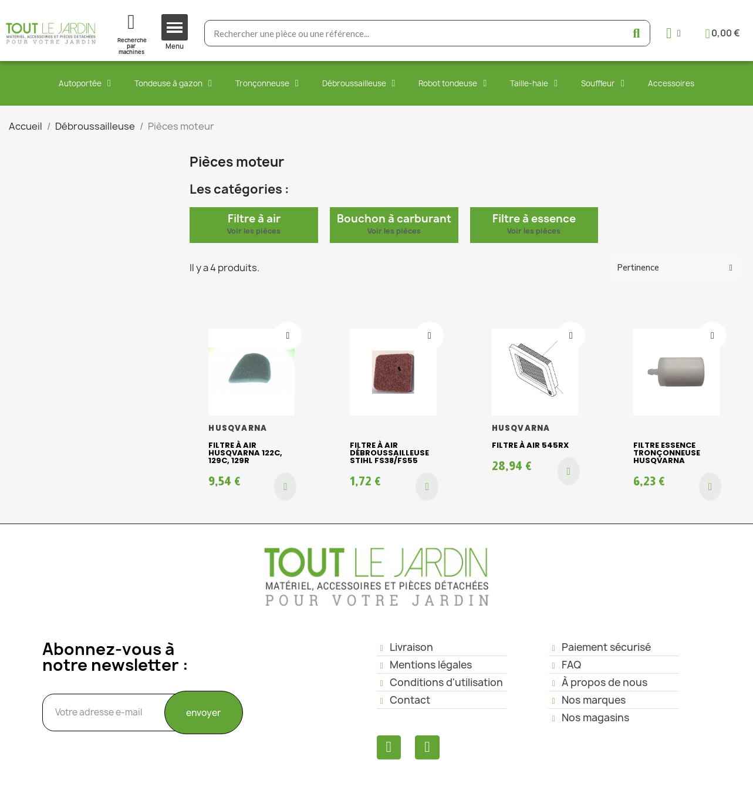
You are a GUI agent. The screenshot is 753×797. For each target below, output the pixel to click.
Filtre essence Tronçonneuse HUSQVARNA (666, 453)
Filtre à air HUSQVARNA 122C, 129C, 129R (245, 453)
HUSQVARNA (237, 428)
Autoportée (85, 83)
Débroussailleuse (359, 83)
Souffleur (602, 83)
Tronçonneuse (267, 83)
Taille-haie (534, 83)
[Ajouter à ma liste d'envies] (287, 336)
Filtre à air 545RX (530, 445)
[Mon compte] (673, 33)
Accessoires (671, 83)
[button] (285, 486)
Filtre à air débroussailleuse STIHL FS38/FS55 (389, 453)
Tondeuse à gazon (173, 83)
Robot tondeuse (452, 83)
